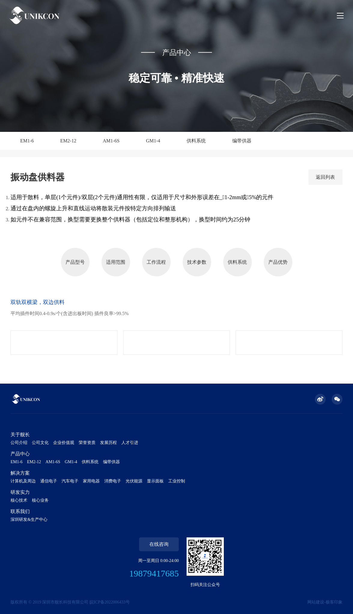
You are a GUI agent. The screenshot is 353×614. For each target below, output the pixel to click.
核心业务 (40, 500)
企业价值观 (63, 442)
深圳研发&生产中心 (29, 519)
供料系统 (196, 140)
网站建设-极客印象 (324, 602)
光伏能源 (134, 481)
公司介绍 (19, 442)
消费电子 (112, 481)
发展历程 (108, 442)
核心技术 (19, 500)
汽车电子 (70, 481)
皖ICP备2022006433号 (110, 602)
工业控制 (176, 481)
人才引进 (129, 442)
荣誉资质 (87, 442)
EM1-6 (27, 140)
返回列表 (325, 177)
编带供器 (241, 140)
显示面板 (155, 481)
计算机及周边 (23, 481)
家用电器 (91, 481)
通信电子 (48, 481)
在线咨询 (159, 544)
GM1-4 (153, 140)
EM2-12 (68, 140)
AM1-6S (111, 140)
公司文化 (40, 442)
